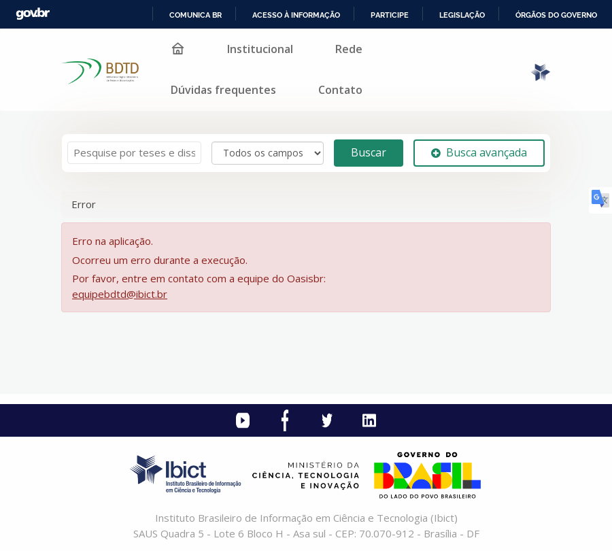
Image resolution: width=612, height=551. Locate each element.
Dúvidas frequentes (223, 89)
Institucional (260, 48)
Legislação (462, 15)
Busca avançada (479, 152)
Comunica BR (195, 15)
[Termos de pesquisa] (134, 152)
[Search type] (267, 153)
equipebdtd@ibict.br (119, 294)
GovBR (33, 13)
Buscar (368, 152)
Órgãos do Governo (556, 15)
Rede (348, 48)
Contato (340, 89)
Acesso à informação (296, 15)
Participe (390, 15)
